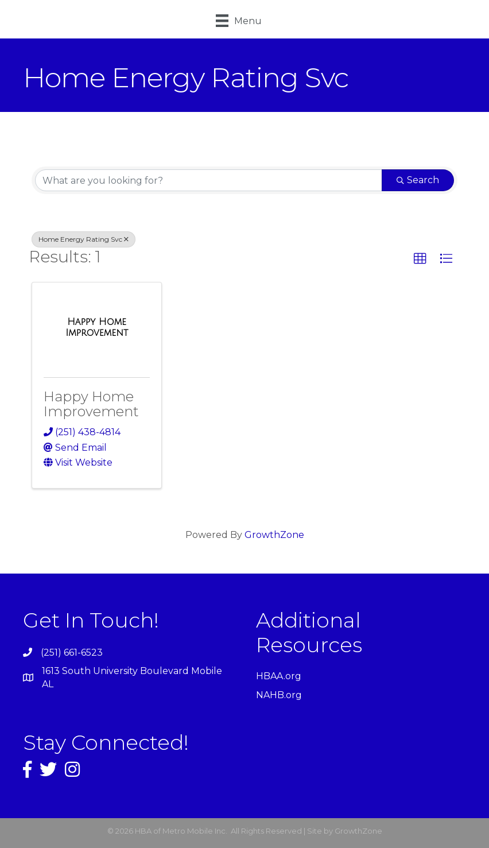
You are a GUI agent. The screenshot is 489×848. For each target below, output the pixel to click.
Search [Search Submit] (418, 180)
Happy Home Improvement (91, 404)
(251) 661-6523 (72, 652)
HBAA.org (278, 676)
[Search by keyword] (208, 180)
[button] (420, 258)
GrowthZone (274, 534)
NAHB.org (279, 695)
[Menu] (238, 21)
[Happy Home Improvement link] (97, 327)
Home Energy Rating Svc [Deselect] (83, 239)
